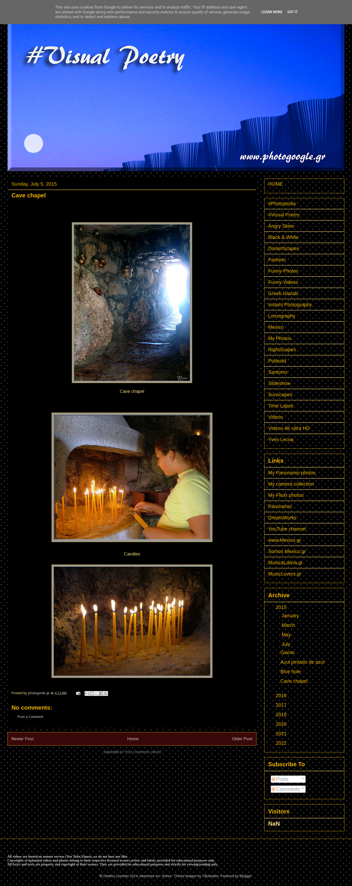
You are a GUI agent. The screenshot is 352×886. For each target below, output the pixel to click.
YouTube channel (287, 529)
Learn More (271, 12)
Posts (280, 779)
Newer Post (22, 739)
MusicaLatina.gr (285, 562)
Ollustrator (210, 876)
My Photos (279, 338)
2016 (282, 695)
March (289, 625)
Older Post (242, 739)
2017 (282, 705)
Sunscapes (280, 394)
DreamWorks (282, 517)
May (287, 634)
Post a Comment (30, 717)
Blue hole (290, 671)
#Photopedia (282, 203)
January (291, 615)
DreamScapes (283, 248)
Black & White (283, 237)
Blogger (246, 876)
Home (133, 739)
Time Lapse (281, 405)
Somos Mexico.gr (287, 551)
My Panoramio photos (292, 472)
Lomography (281, 316)
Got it (292, 12)
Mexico (276, 327)
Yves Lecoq (280, 439)
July (287, 644)
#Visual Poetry (284, 214)
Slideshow (279, 383)
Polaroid (277, 360)
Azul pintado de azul (302, 662)
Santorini (277, 372)
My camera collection (291, 484)
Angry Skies (281, 226)
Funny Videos (283, 282)
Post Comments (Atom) (143, 752)
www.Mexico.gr (284, 540)
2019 (282, 714)
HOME (275, 184)
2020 (282, 724)
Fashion (277, 259)
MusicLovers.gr (284, 573)
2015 (282, 607)
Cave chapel (294, 681)
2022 (282, 743)
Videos (275, 417)
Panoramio (280, 506)
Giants (287, 652)
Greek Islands (283, 293)
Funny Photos (283, 271)
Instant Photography (290, 304)
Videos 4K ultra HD (289, 428)
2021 (282, 733)
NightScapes (282, 349)
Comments (286, 789)
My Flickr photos (286, 495)
